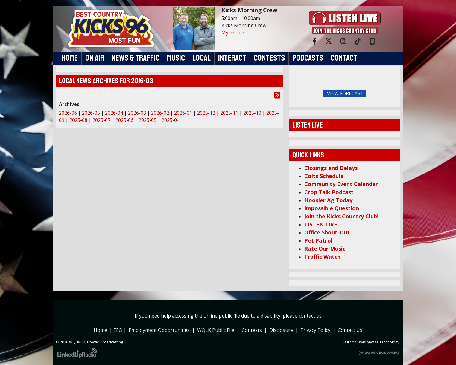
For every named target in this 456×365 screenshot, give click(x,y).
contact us (310, 315)
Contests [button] (269, 58)
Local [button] (201, 58)
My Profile (232, 32)
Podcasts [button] (307, 58)
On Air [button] (94, 58)
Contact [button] (344, 58)
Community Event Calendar (341, 184)
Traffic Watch (322, 256)
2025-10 (252, 113)
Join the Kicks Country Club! (341, 216)
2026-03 (137, 113)
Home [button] (69, 58)
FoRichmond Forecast (387, 93)
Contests (252, 330)
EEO (118, 330)
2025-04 (171, 120)
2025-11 (229, 113)
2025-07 (101, 120)
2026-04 (114, 113)
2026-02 (160, 113)
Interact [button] (232, 58)
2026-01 (183, 113)
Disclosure (281, 330)
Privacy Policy (316, 330)
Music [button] (176, 58)
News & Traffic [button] (135, 58)
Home (100, 330)
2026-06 (68, 113)
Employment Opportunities (159, 330)
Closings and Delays (331, 167)
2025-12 (206, 113)
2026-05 (91, 113)
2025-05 (147, 120)
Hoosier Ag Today (328, 200)
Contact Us (350, 330)
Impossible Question (331, 208)
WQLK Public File (215, 330)
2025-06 (124, 120)
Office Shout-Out (327, 232)
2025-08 (78, 120)
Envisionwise (368, 342)
